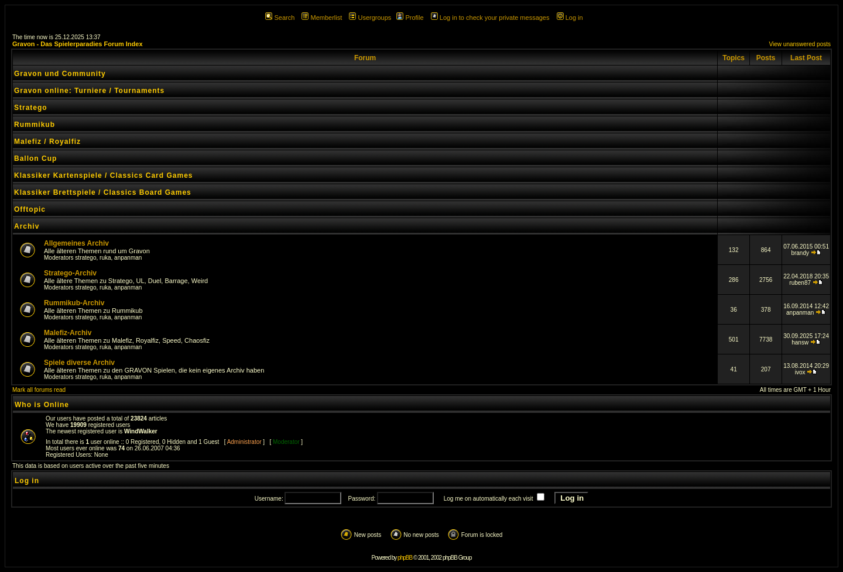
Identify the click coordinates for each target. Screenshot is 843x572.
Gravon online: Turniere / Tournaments (89, 91)
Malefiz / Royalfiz (47, 141)
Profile (409, 17)
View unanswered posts (800, 44)
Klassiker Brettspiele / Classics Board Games (102, 192)
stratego (85, 257)
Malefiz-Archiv (67, 333)
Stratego (30, 108)
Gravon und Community (60, 74)
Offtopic (30, 209)
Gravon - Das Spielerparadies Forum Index (77, 43)
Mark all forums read (39, 390)
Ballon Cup (35, 158)
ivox (800, 372)
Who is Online (42, 405)
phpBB (404, 557)
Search (279, 17)
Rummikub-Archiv (74, 303)
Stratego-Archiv (70, 273)
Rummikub (34, 124)
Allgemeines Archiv (76, 243)
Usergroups (370, 17)
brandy (800, 253)
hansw (799, 342)
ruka (105, 257)
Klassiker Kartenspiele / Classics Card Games (103, 175)
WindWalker (140, 431)
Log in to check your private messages (490, 17)
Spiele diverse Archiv (79, 363)
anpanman (128, 257)
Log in (570, 17)
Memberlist (321, 17)
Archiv (26, 226)
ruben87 (800, 283)
